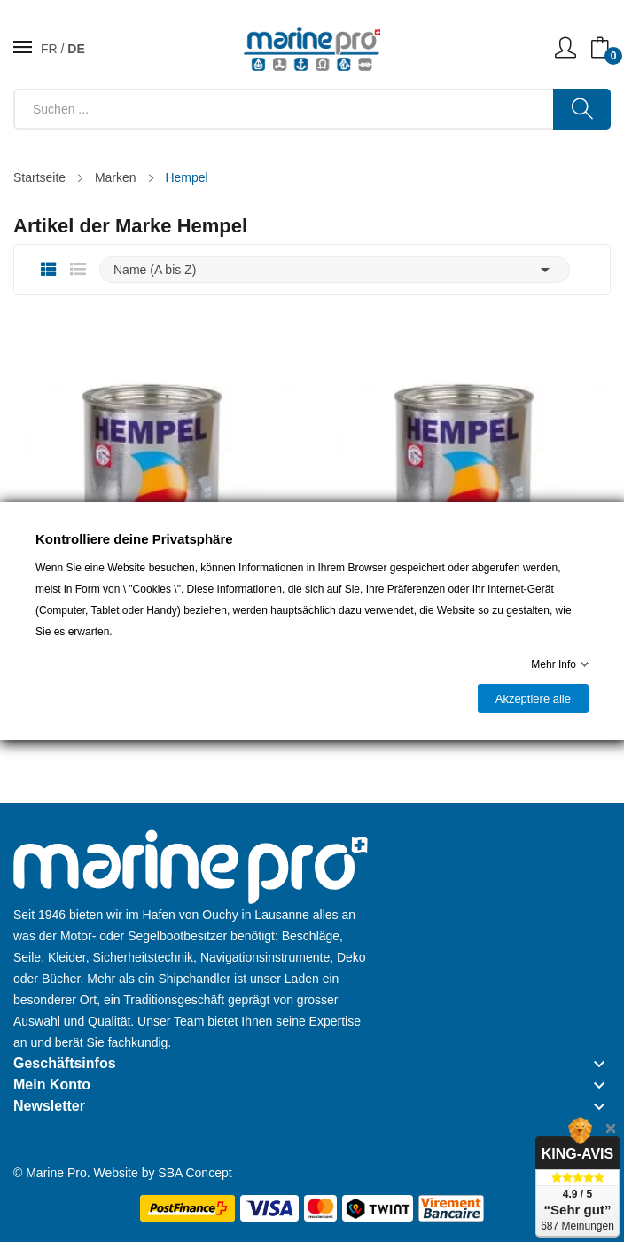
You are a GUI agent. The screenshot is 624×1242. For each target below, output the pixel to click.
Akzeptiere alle (533, 698)
